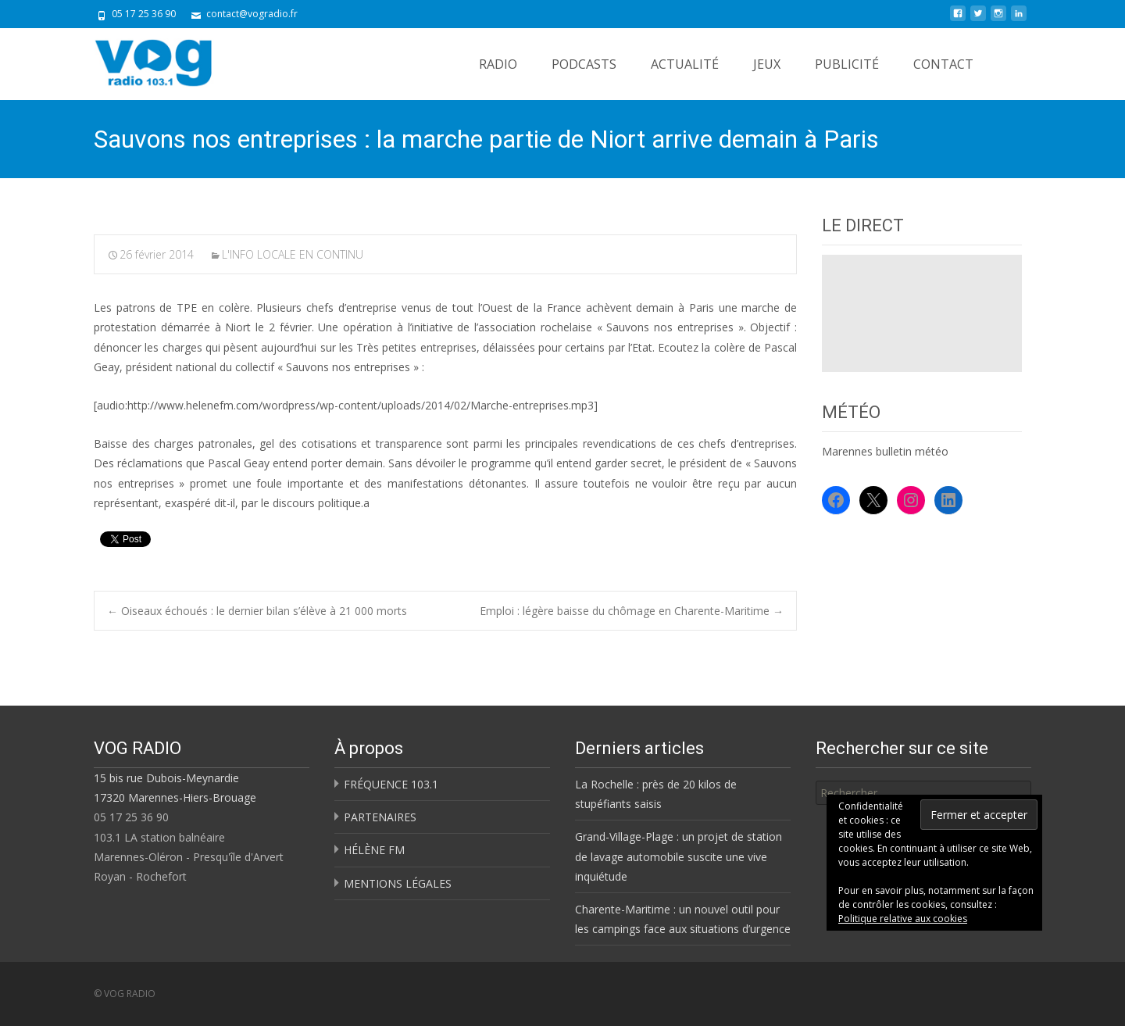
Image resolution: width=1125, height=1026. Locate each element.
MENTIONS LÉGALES (398, 883)
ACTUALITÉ (685, 64)
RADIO (498, 64)
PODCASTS (584, 64)
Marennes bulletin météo (885, 451)
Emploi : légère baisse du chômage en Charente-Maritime (632, 610)
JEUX (766, 64)
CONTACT (943, 64)
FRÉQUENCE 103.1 (391, 784)
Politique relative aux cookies (902, 918)
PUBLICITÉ (847, 64)
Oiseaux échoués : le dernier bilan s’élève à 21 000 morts (257, 610)
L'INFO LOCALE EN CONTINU (292, 254)
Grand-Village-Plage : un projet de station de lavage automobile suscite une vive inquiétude (678, 856)
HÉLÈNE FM (374, 849)
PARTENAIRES (380, 817)
